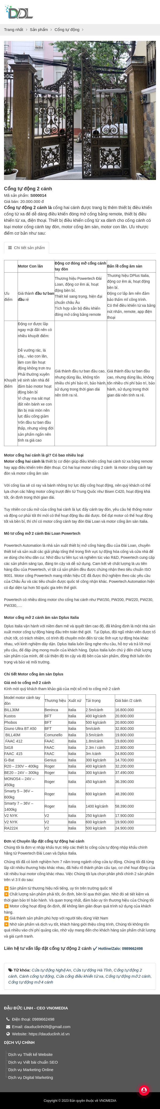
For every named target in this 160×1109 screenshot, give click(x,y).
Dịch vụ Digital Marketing (30, 1077)
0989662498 (132, 948)
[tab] (26, 247)
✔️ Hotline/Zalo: (107, 948)
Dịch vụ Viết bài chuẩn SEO (33, 1062)
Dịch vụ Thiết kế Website (30, 1054)
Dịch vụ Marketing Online (30, 1069)
